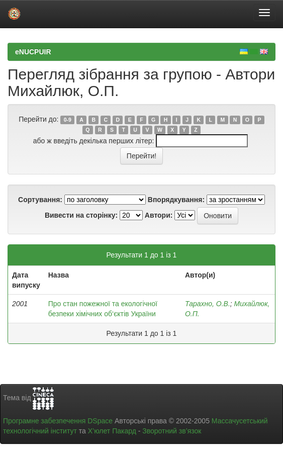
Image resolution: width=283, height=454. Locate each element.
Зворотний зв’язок (171, 431)
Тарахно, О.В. (207, 304)
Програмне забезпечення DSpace (58, 421)
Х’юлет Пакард (112, 431)
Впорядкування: (176, 200)
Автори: (159, 215)
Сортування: (40, 200)
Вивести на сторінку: (81, 215)
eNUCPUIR (33, 52)
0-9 (67, 120)
